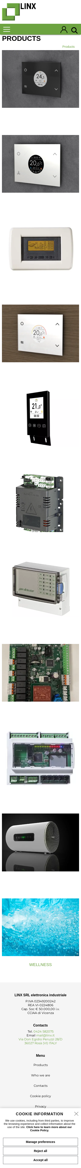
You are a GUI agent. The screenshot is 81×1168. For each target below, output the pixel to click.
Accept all (40, 1160)
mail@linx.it (45, 1035)
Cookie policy (40, 1096)
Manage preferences (40, 1142)
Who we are (40, 1075)
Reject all (40, 1151)
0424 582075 (43, 1031)
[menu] (10, 29)
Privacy (40, 1106)
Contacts (41, 1086)
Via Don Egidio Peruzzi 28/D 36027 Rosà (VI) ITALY (40, 1041)
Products (68, 46)
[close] (76, 1114)
